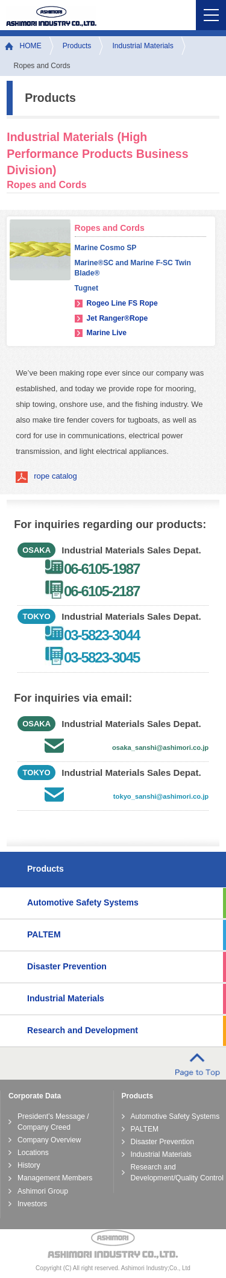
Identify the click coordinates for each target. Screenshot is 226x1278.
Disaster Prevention (67, 966)
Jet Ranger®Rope (117, 318)
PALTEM (44, 934)
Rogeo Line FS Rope (122, 303)
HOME (31, 46)
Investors (32, 1204)
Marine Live (107, 333)
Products (77, 46)
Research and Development (82, 1030)
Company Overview (49, 1140)
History (28, 1165)
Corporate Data (34, 1096)
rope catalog (55, 475)
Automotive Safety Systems (83, 902)
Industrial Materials (142, 46)
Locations (33, 1152)
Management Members (54, 1178)
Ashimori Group (42, 1191)
